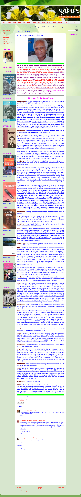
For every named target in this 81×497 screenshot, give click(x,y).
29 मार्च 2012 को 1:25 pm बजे (33, 410)
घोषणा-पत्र (5, 35)
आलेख (4, 22)
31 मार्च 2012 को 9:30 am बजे (39, 420)
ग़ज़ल (19, 22)
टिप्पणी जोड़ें (19, 445)
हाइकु (66, 22)
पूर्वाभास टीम (5, 41)
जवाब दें (21, 415)
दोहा (24, 22)
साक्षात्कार (60, 22)
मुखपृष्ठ (4, 32)
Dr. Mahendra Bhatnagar (26, 420)
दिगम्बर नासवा (23, 410)
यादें (39, 22)
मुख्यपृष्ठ (40, 488)
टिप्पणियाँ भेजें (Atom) (25, 491)
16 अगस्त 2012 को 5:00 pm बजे (33, 438)
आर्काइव (4, 34)
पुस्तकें (34, 22)
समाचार (48, 22)
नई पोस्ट (19, 488)
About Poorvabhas (7, 30)
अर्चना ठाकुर (23, 438)
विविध (43, 22)
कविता (9, 22)
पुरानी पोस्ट (61, 488)
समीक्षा (54, 22)
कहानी (14, 22)
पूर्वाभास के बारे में (6, 37)
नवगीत (28, 22)
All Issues (72, 22)
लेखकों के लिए (5, 39)
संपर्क (4, 45)
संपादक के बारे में (6, 43)
